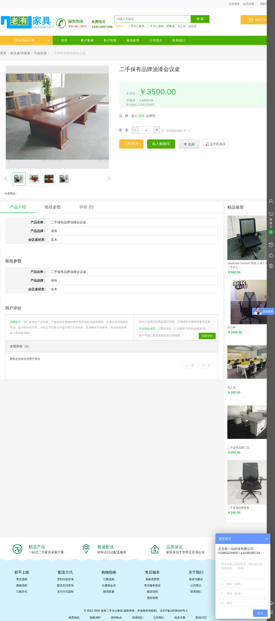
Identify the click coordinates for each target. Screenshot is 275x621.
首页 (64, 40)
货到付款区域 (65, 579)
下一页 (206, 365)
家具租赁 (132, 40)
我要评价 (207, 336)
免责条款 (74, 617)
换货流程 (152, 591)
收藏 (189, 144)
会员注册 (248, 4)
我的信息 (267, 4)
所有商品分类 (32, 40)
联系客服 (108, 591)
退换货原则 (152, 579)
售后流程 (21, 579)
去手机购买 (218, 144)
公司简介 (155, 40)
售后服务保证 (152, 585)
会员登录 (234, 4)
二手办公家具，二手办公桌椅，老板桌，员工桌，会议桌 (162, 26)
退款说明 (152, 597)
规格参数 (52, 207)
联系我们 (178, 40)
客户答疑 (110, 40)
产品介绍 (18, 207)
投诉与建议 (196, 579)
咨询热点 (116, 617)
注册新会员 (109, 585)
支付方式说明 (65, 591)
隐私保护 (95, 617)
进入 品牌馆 (143, 116)
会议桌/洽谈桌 (20, 53)
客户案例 (87, 40)
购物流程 (21, 585)
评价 (86, 207)
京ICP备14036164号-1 (173, 610)
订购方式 (21, 591)
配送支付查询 (65, 585)
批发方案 (179, 617)
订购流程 (108, 579)
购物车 (257, 19)
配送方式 (201, 617)
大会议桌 (40, 53)
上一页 (189, 365)
